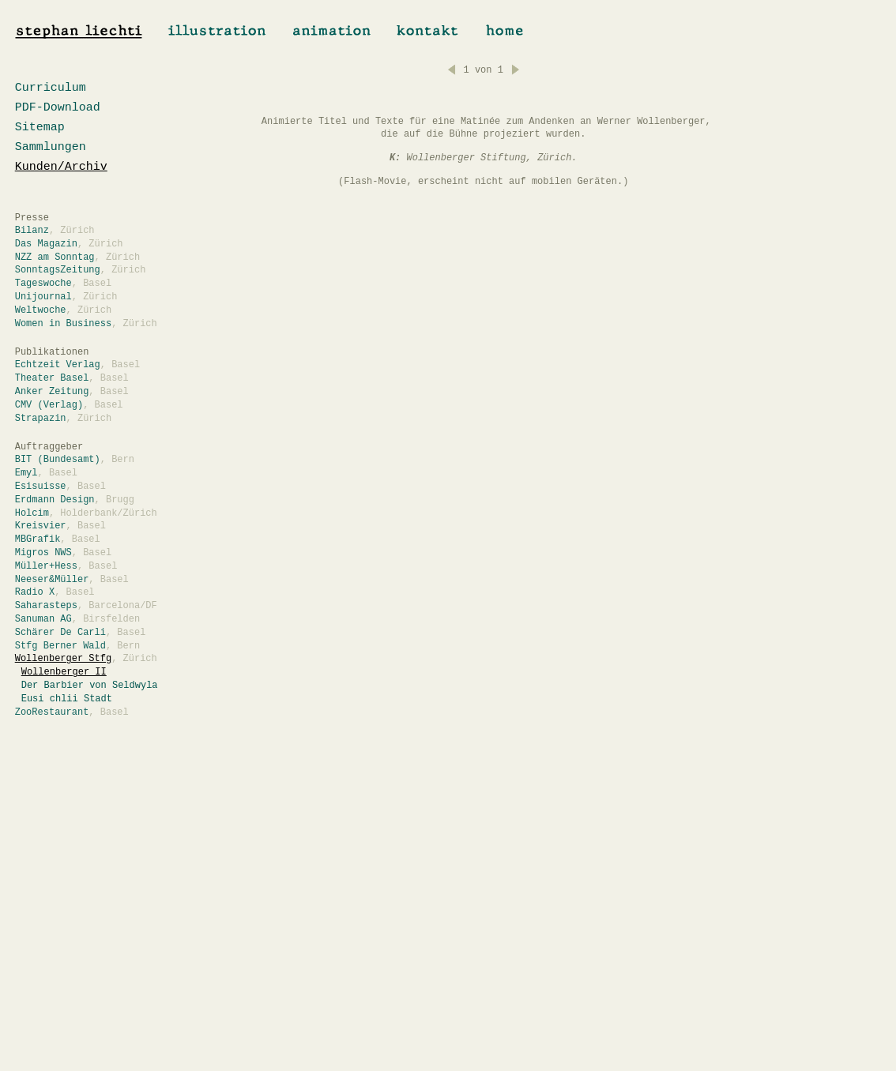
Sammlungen (50, 147)
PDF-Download (57, 108)
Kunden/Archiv (61, 167)
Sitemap (40, 127)
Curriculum (50, 88)
